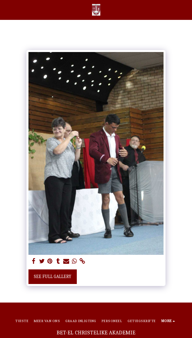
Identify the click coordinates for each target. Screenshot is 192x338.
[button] (7, 9)
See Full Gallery (52, 276)
